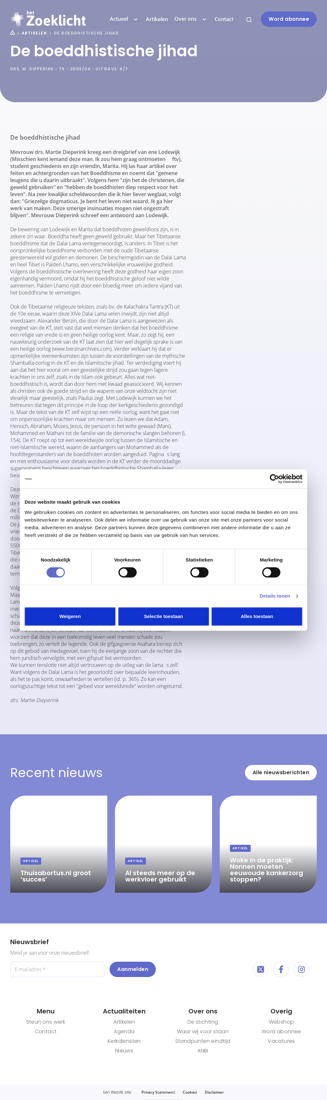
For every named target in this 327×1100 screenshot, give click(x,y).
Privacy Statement (158, 1092)
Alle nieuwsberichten (281, 772)
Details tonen (275, 596)
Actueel (125, 19)
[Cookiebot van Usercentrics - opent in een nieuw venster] (274, 479)
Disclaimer (214, 1092)
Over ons (191, 19)
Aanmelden (132, 969)
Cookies (190, 1092)
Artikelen (157, 19)
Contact (224, 19)
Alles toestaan (257, 616)
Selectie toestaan (163, 616)
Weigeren (70, 616)
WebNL (117, 1092)
